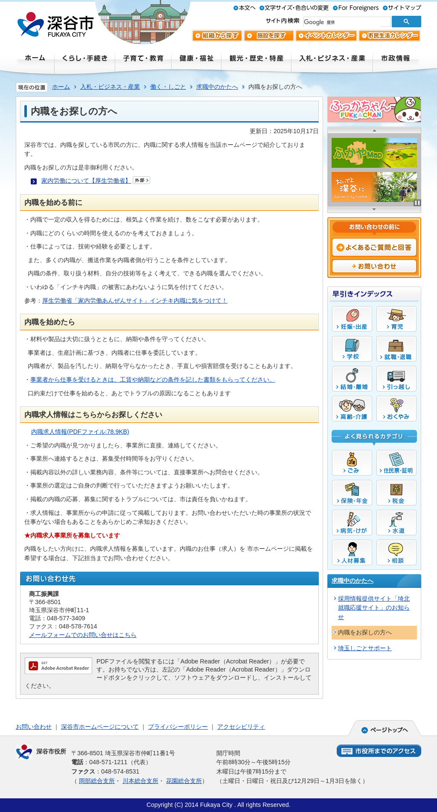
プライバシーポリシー (178, 726)
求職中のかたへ (217, 86)
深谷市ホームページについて (100, 726)
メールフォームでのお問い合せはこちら (83, 634)
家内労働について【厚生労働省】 (86, 180)
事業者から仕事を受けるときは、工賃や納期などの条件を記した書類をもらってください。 (152, 379)
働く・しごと (168, 86)
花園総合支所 (184, 780)
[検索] (342, 22)
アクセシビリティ (241, 726)
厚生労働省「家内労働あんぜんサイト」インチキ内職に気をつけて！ (134, 300)
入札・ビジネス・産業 (110, 86)
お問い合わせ (34, 726)
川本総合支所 (140, 780)
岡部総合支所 (97, 780)
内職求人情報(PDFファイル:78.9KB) (80, 431)
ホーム (61, 86)
